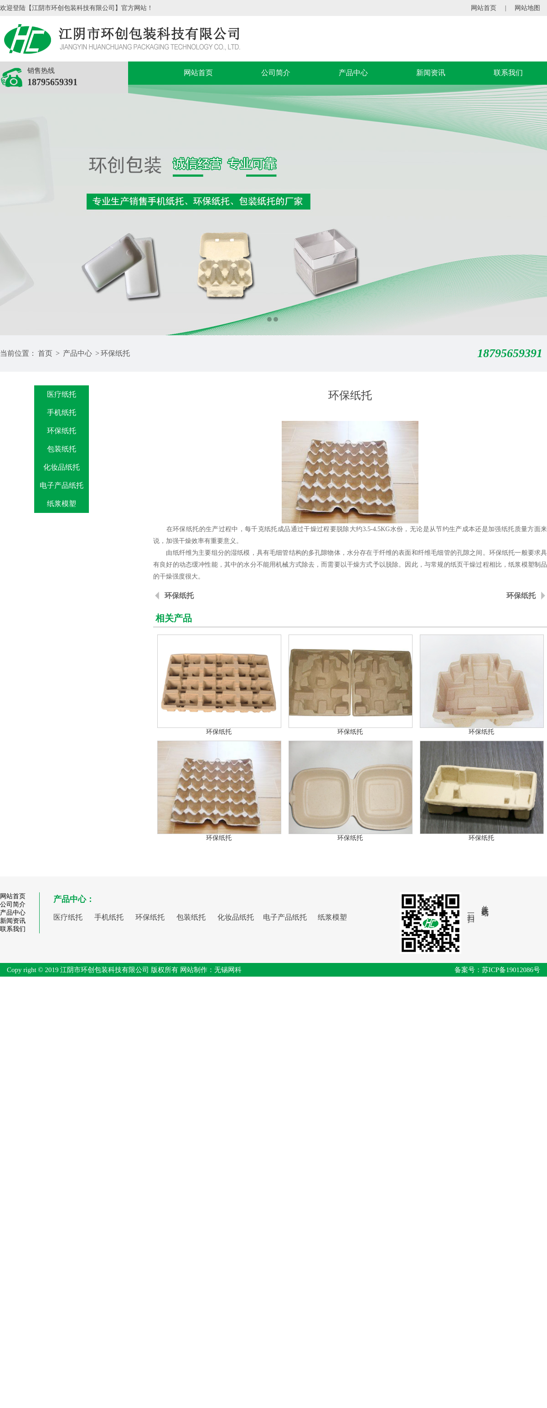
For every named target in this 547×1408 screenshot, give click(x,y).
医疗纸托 (61, 394)
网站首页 (483, 8)
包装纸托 (61, 449)
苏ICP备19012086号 (511, 969)
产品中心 (353, 73)
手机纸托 (61, 412)
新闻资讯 (430, 73)
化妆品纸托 (61, 467)
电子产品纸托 (61, 485)
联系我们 (508, 73)
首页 (45, 353)
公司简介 (275, 73)
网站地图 (527, 8)
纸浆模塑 (61, 503)
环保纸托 (115, 353)
